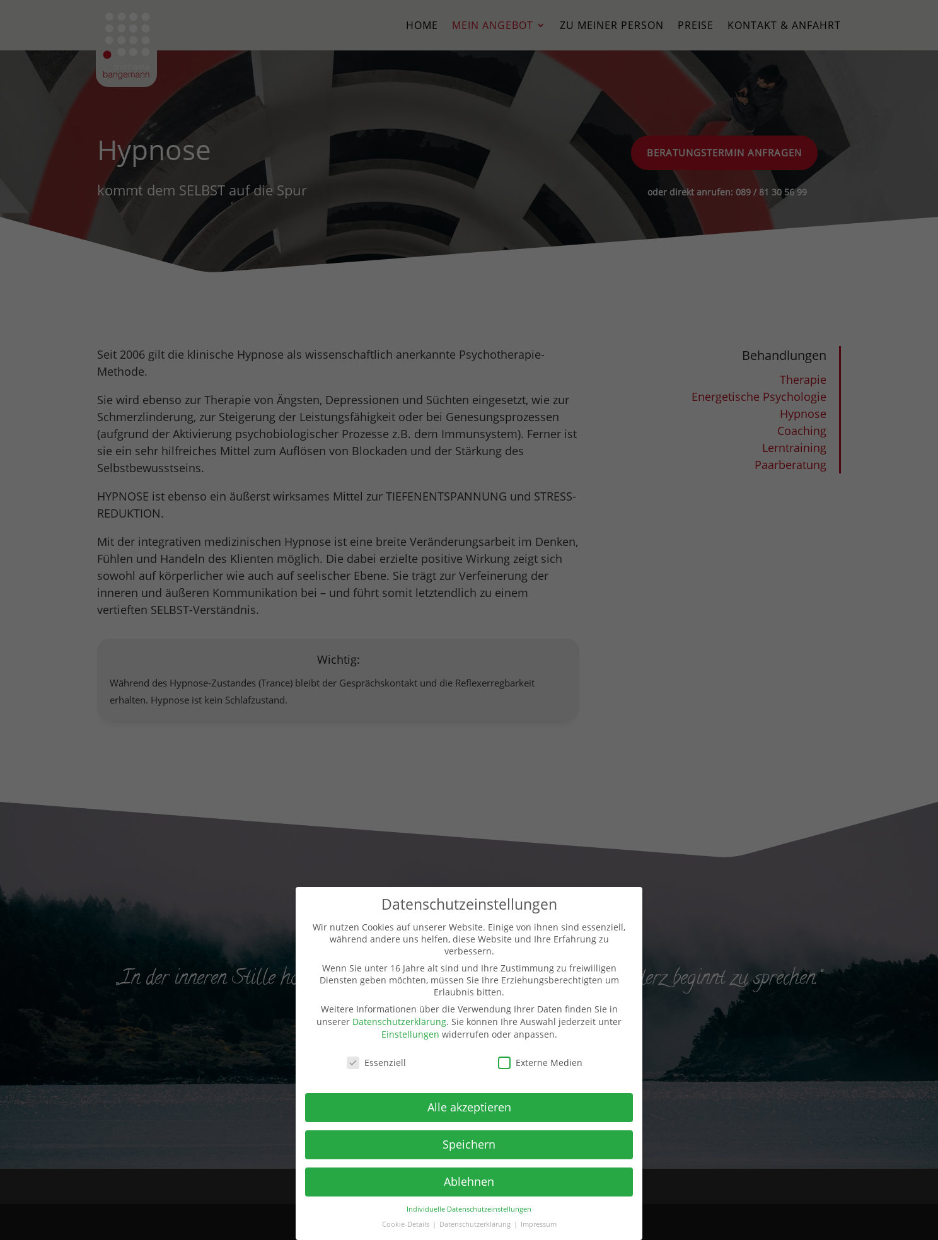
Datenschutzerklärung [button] (475, 1224)
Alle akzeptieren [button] (469, 1107)
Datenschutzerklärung (399, 1022)
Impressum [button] (539, 1224)
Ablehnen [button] (469, 1181)
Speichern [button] (469, 1144)
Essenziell (376, 1063)
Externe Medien (540, 1063)
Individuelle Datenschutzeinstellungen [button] (469, 1209)
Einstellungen (410, 1034)
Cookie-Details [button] (406, 1224)
